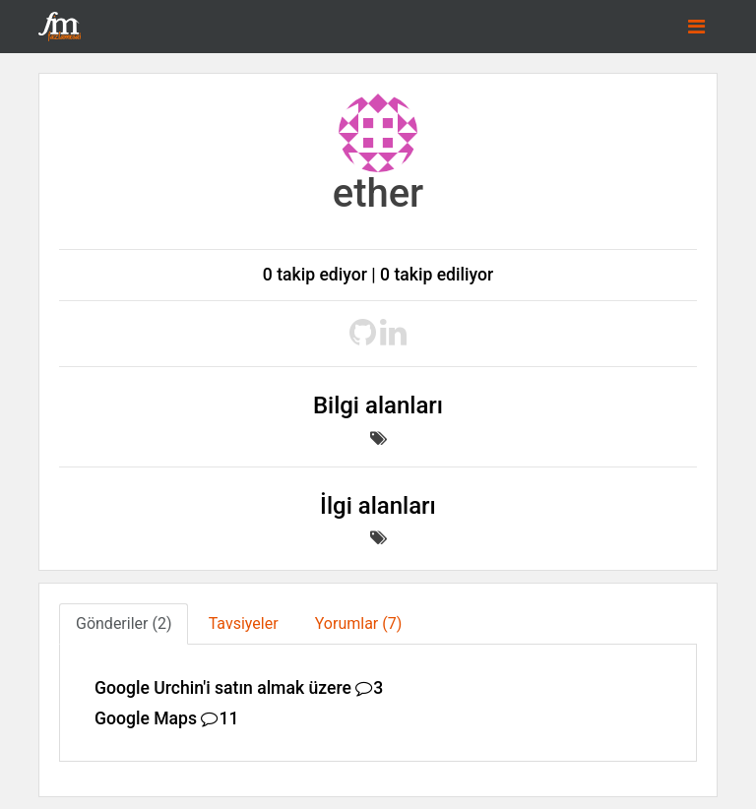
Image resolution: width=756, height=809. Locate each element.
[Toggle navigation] (696, 26)
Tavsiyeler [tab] (244, 623)
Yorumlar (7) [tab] (359, 623)
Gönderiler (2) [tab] (123, 623)
